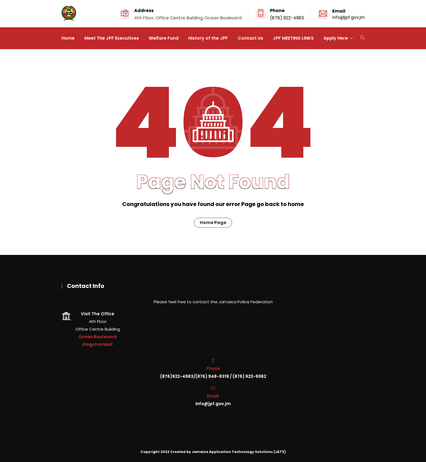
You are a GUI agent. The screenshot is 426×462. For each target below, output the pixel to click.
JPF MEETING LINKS (293, 38)
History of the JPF (208, 38)
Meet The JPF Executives (111, 38)
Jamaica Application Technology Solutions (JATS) (239, 451)
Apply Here (336, 38)
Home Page (213, 222)
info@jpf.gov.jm (348, 17)
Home (68, 38)
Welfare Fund (163, 38)
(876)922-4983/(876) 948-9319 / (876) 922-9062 (213, 376)
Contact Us (250, 38)
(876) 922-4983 (287, 18)
